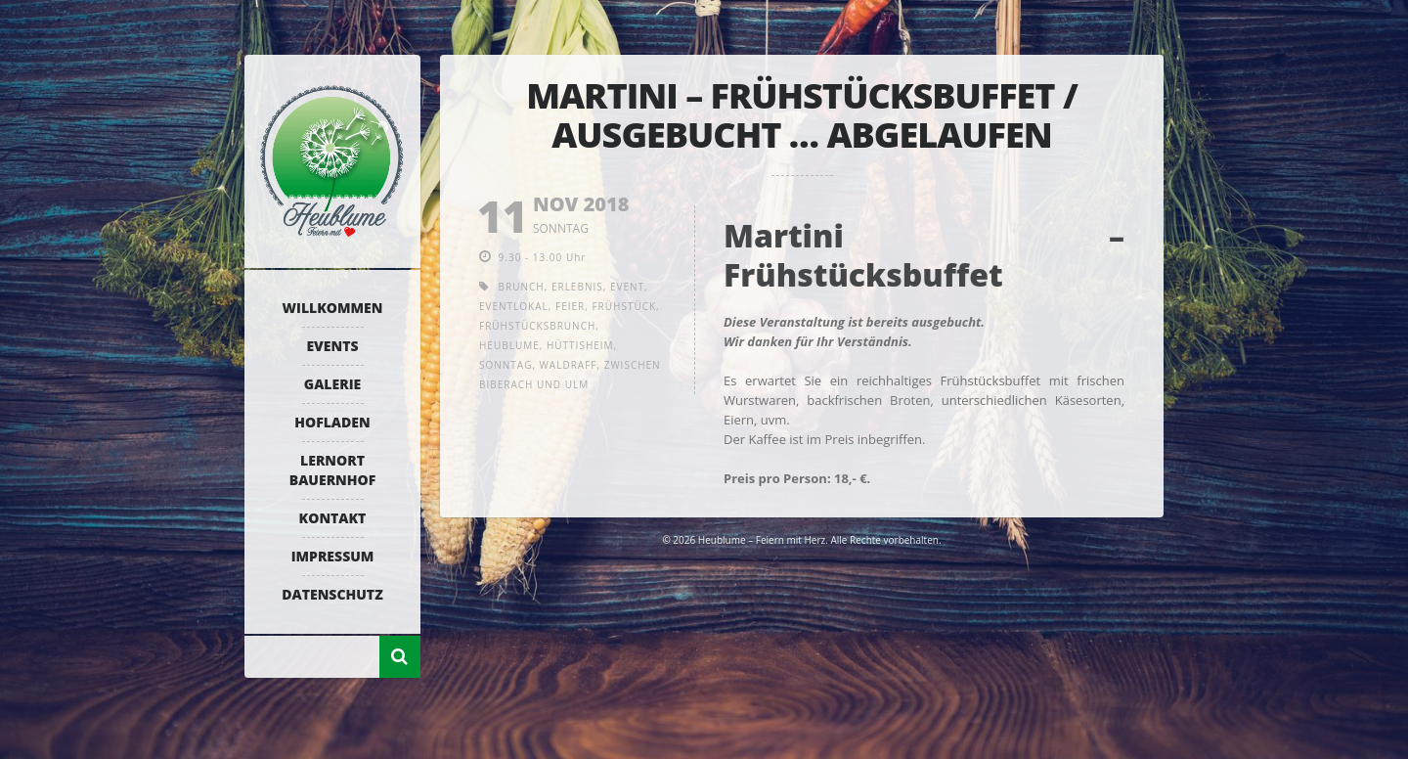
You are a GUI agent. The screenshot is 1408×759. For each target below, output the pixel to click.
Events (332, 345)
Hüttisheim (580, 345)
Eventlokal (514, 306)
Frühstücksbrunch (537, 326)
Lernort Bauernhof (332, 470)
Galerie (332, 384)
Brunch (522, 286)
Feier (570, 306)
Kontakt (333, 518)
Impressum (332, 556)
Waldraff (568, 365)
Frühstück (624, 306)
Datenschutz (332, 594)
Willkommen (333, 307)
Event (627, 286)
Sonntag (505, 365)
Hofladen (332, 422)
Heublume (509, 345)
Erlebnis (577, 286)
